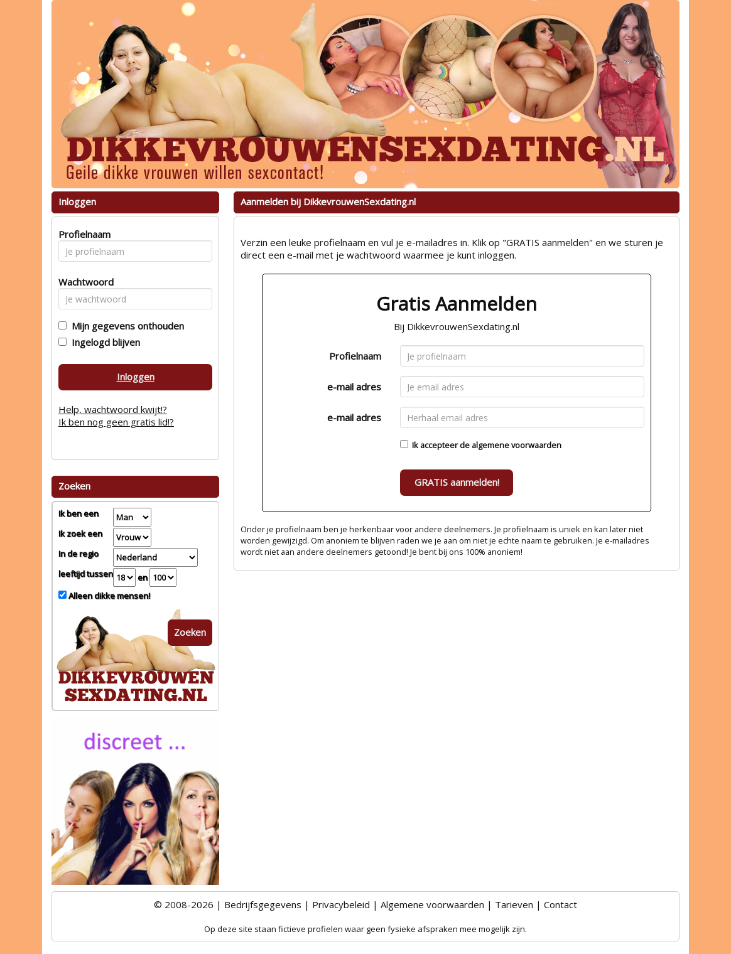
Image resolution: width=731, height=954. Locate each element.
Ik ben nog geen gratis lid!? (116, 421)
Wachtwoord (82, 282)
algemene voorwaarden (516, 445)
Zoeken (190, 632)
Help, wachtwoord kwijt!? (112, 409)
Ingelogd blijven (103, 342)
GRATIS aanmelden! (456, 482)
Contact (560, 904)
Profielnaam (355, 356)
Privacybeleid (341, 904)
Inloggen (135, 376)
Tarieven (514, 904)
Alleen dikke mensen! (108, 595)
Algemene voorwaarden (432, 904)
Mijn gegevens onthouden (125, 325)
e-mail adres (354, 386)
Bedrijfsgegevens (262, 904)
